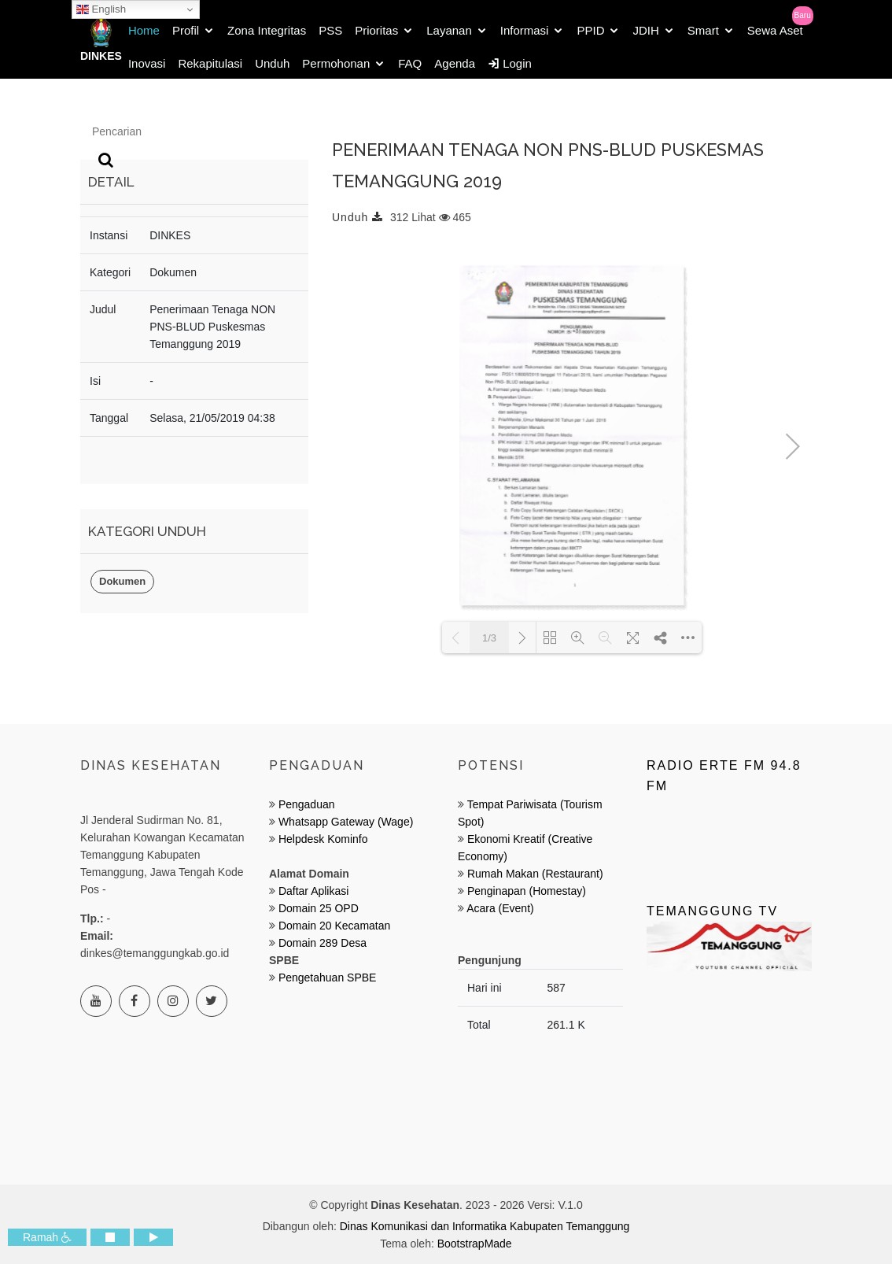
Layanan (449, 30)
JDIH (645, 30)
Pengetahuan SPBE (327, 977)
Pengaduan (305, 804)
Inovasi (147, 63)
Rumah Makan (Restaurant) (535, 873)
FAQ (410, 63)
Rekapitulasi (210, 63)
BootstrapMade (474, 1243)
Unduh (272, 63)
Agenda (454, 63)
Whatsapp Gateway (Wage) (344, 821)
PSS (330, 30)
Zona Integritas (266, 30)
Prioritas (376, 30)
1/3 (489, 638)
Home (144, 30)
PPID (590, 30)
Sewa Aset (775, 30)
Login (510, 63)
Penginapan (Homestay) (526, 891)
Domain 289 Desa (322, 943)
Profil (185, 30)
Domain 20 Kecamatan (334, 925)
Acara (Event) (500, 908)
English (101, 9)
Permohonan (336, 63)
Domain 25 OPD (318, 908)
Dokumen (122, 581)
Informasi (524, 30)
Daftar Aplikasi (313, 891)
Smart (703, 30)
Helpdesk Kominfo (321, 839)
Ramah (47, 1237)
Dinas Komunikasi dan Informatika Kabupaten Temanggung (485, 1226)
